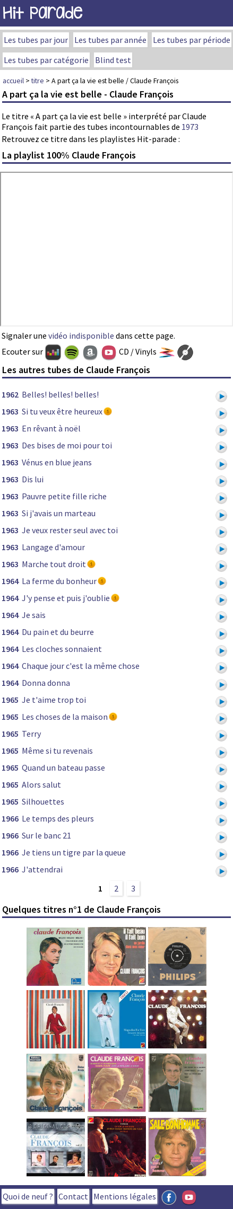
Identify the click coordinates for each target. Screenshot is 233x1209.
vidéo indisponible (81, 335)
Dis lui (33, 479)
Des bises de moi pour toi (67, 445)
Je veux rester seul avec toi (70, 530)
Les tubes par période (191, 39)
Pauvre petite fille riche (64, 496)
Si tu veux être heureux (62, 411)
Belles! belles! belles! (60, 394)
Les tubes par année (110, 39)
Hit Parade (42, 13)
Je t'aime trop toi (54, 699)
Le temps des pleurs (58, 818)
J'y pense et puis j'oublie (66, 598)
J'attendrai (42, 869)
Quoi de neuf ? (28, 1196)
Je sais (34, 615)
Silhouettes (43, 801)
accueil (13, 80)
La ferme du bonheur (59, 581)
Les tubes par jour (36, 39)
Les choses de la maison (65, 716)
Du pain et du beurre (58, 631)
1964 (10, 581)
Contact (73, 1196)
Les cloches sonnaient (62, 648)
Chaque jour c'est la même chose (81, 665)
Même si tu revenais (57, 750)
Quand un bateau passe (63, 767)
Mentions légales (124, 1196)
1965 (10, 699)
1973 (190, 126)
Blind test (113, 60)
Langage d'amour (53, 547)
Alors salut (41, 784)
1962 (10, 394)
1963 (10, 411)
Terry (31, 733)
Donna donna (46, 682)
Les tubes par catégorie (46, 60)
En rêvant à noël (51, 428)
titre (37, 80)
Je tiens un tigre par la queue (74, 852)
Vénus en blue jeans (57, 462)
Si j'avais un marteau (59, 513)
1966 (10, 818)
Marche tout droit (54, 564)
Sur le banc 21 (46, 835)
